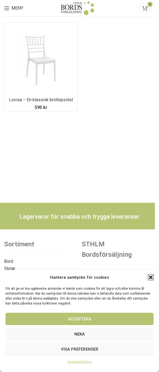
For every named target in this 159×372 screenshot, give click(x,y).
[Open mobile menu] (13, 8)
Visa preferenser (79, 349)
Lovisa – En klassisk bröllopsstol (41, 99)
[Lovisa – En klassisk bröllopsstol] (41, 59)
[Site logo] (77, 7)
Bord (8, 261)
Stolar (9, 268)
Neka (79, 334)
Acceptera (79, 319)
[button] (151, 277)
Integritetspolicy (79, 362)
